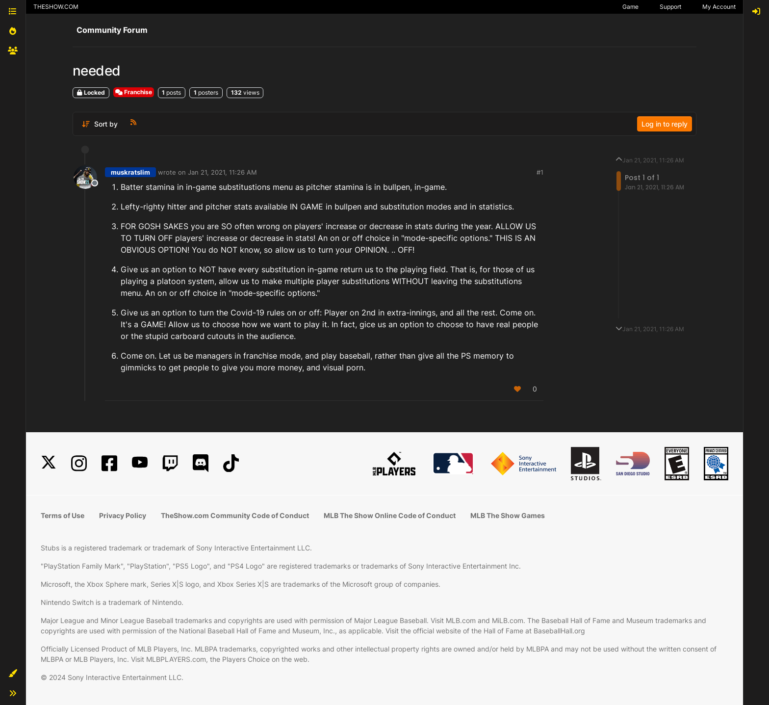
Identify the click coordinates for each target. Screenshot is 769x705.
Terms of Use (62, 515)
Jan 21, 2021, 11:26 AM (222, 172)
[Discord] (200, 463)
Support (670, 6)
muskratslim (130, 172)
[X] (48, 463)
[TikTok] (231, 463)
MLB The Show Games (507, 515)
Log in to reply (664, 124)
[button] (13, 673)
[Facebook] (109, 463)
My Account (719, 6)
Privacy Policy (122, 515)
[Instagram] (79, 463)
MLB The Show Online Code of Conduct (390, 515)
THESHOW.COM (55, 6)
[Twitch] (170, 463)
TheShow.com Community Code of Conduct (235, 515)
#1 (540, 172)
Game (630, 6)
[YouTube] (140, 463)
